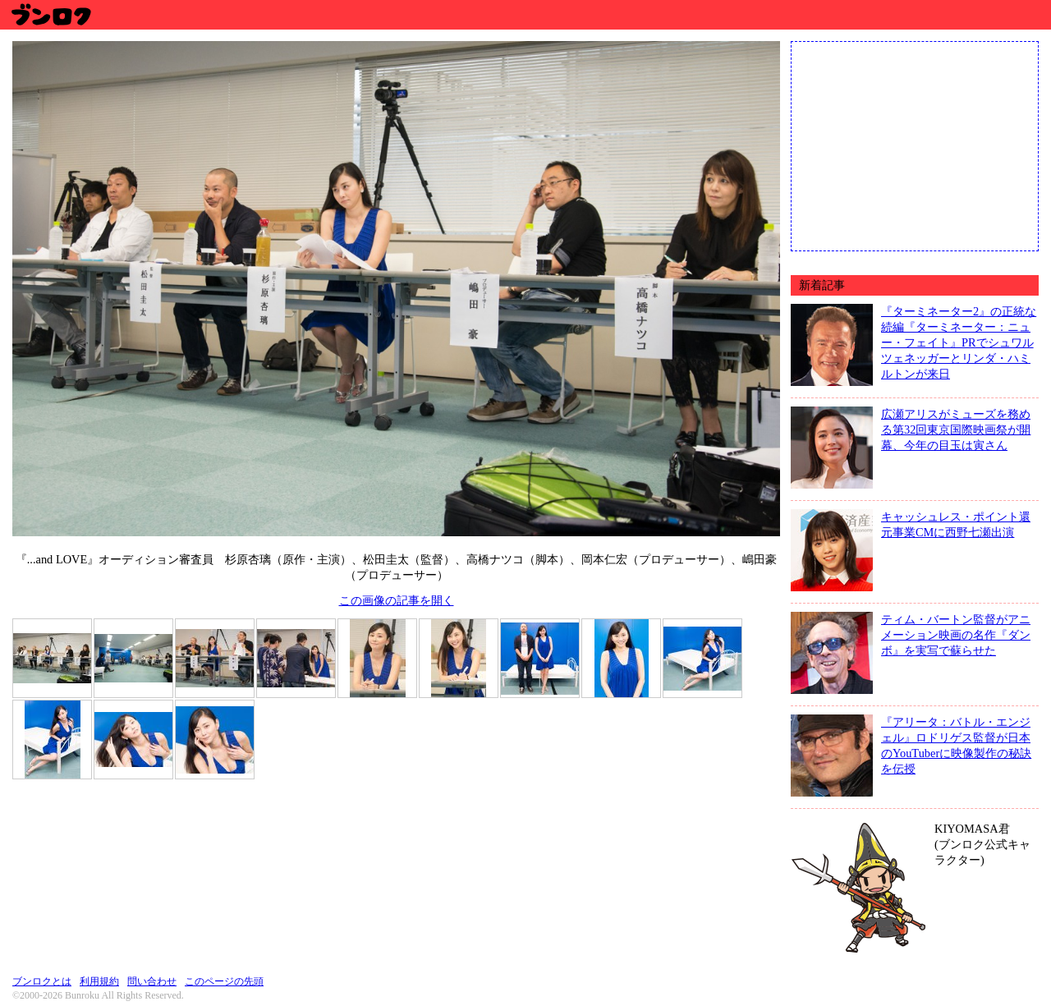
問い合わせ (152, 981)
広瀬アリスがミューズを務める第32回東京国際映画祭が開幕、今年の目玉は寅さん (955, 429)
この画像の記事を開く (396, 600)
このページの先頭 (224, 981)
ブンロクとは (41, 981)
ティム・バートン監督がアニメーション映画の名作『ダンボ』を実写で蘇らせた (955, 635)
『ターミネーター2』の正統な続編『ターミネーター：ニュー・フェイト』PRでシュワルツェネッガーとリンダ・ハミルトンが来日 (958, 342)
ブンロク (50, 14)
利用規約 (99, 981)
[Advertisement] (915, 144)
